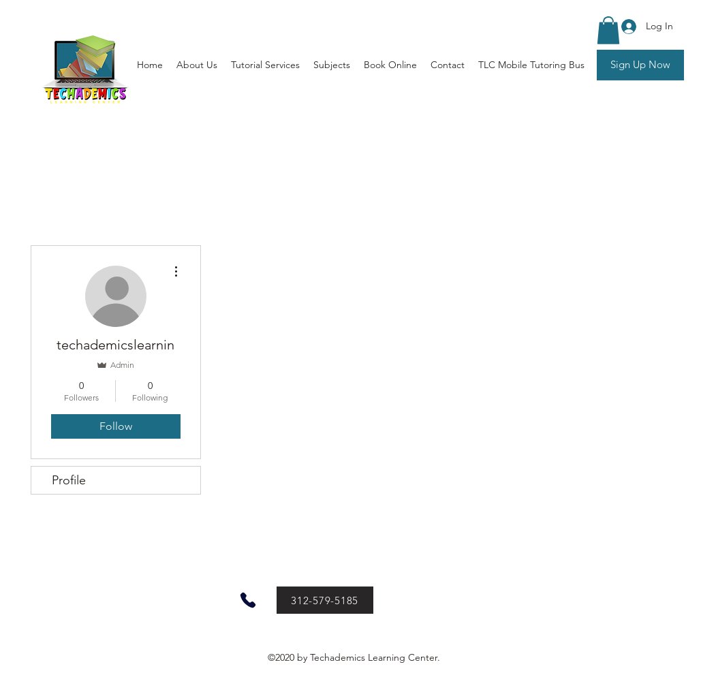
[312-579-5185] (325, 600)
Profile (69, 480)
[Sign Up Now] (640, 65)
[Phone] (248, 600)
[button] (608, 30)
